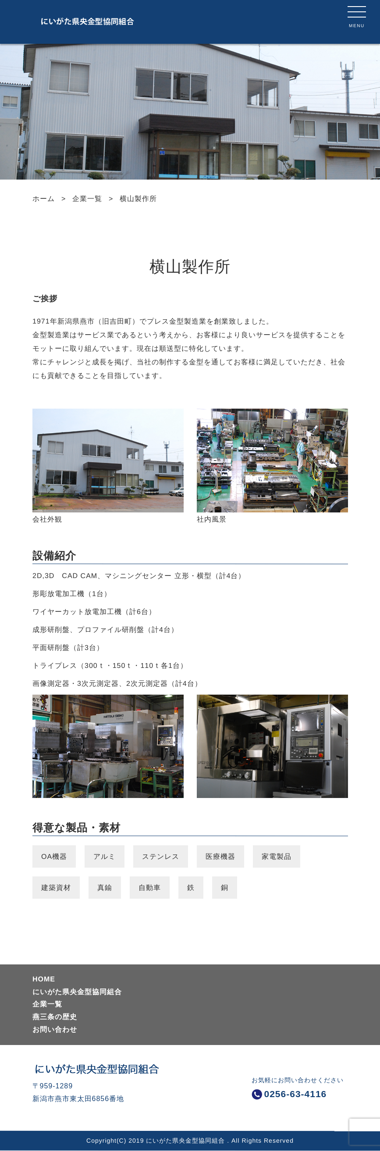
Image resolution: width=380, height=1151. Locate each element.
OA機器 (54, 856)
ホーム (43, 198)
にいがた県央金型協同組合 (76, 991)
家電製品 (276, 856)
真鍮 (104, 887)
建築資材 (56, 887)
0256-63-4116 (289, 1094)
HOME (43, 979)
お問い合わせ (54, 1029)
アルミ (104, 856)
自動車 (149, 887)
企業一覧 (87, 198)
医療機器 (220, 856)
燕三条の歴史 (54, 1016)
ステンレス (160, 856)
